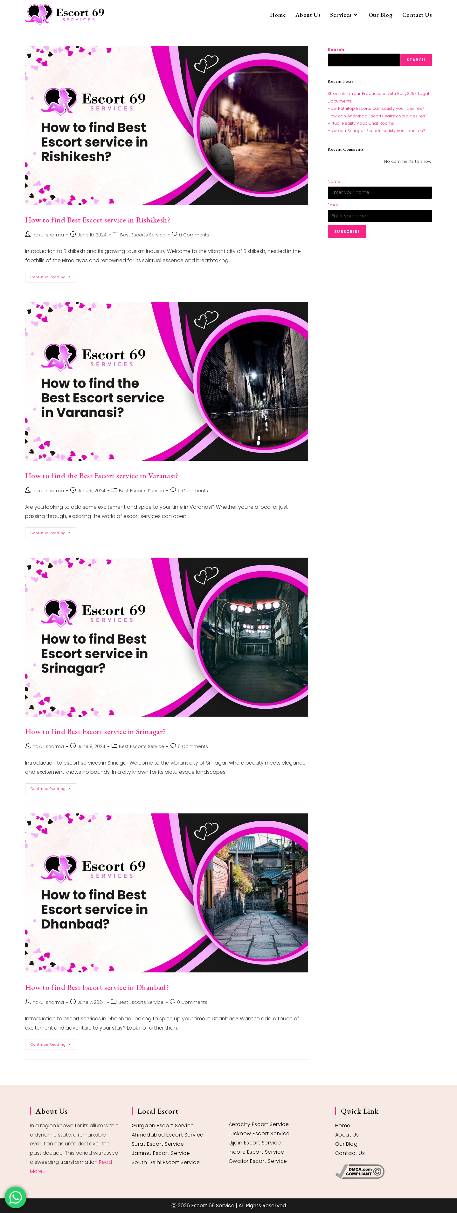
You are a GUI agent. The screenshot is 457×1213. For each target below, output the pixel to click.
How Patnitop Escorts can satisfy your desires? (376, 108)
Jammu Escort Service (161, 1153)
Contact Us (350, 1153)
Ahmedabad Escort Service (168, 1134)
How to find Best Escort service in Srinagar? (95, 731)
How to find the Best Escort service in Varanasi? (101, 476)
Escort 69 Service (212, 1205)
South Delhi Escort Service (166, 1162)
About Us (347, 1134)
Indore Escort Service (256, 1152)
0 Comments (194, 235)
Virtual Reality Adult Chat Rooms (361, 123)
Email (333, 205)
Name (334, 181)
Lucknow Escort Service (259, 1133)
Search (336, 50)
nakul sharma (48, 235)
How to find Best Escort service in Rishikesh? (97, 220)
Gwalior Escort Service (258, 1161)
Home (342, 1125)
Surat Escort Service (158, 1144)
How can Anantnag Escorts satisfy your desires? (377, 116)
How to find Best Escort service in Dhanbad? (97, 987)
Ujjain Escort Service (255, 1142)
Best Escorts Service (142, 235)
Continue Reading (53, 276)
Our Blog (346, 1144)
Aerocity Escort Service (259, 1124)
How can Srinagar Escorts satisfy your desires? (376, 131)
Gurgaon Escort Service (163, 1125)
